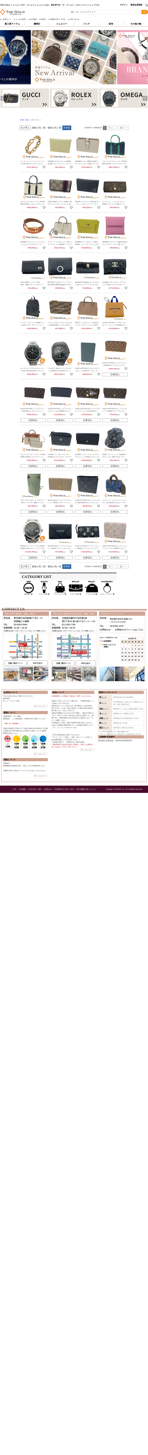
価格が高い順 (54, 127)
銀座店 (43, 19)
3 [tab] (70, 86)
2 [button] (109, 128)
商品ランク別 (30, 120)
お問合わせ (48, 789)
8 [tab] (79, 86)
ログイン (124, 5)
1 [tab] (67, 86)
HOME (22, 120)
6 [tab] (75, 86)
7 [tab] (77, 86)
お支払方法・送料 (35, 789)
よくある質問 (21, 19)
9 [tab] (81, 86)
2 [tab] (69, 86)
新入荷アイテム (12, 24)
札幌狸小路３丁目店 (57, 19)
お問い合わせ (74, 19)
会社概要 (33, 19)
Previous (2, 57)
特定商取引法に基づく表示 (64, 789)
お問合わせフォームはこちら (129, 629)
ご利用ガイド (6, 19)
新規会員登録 (136, 5)
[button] (127, 128)
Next (145, 57)
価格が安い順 (39, 127)
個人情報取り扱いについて (86, 789)
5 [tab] (74, 86)
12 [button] (121, 128)
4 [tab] (72, 86)
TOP (14, 789)
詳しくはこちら (39, 706)
